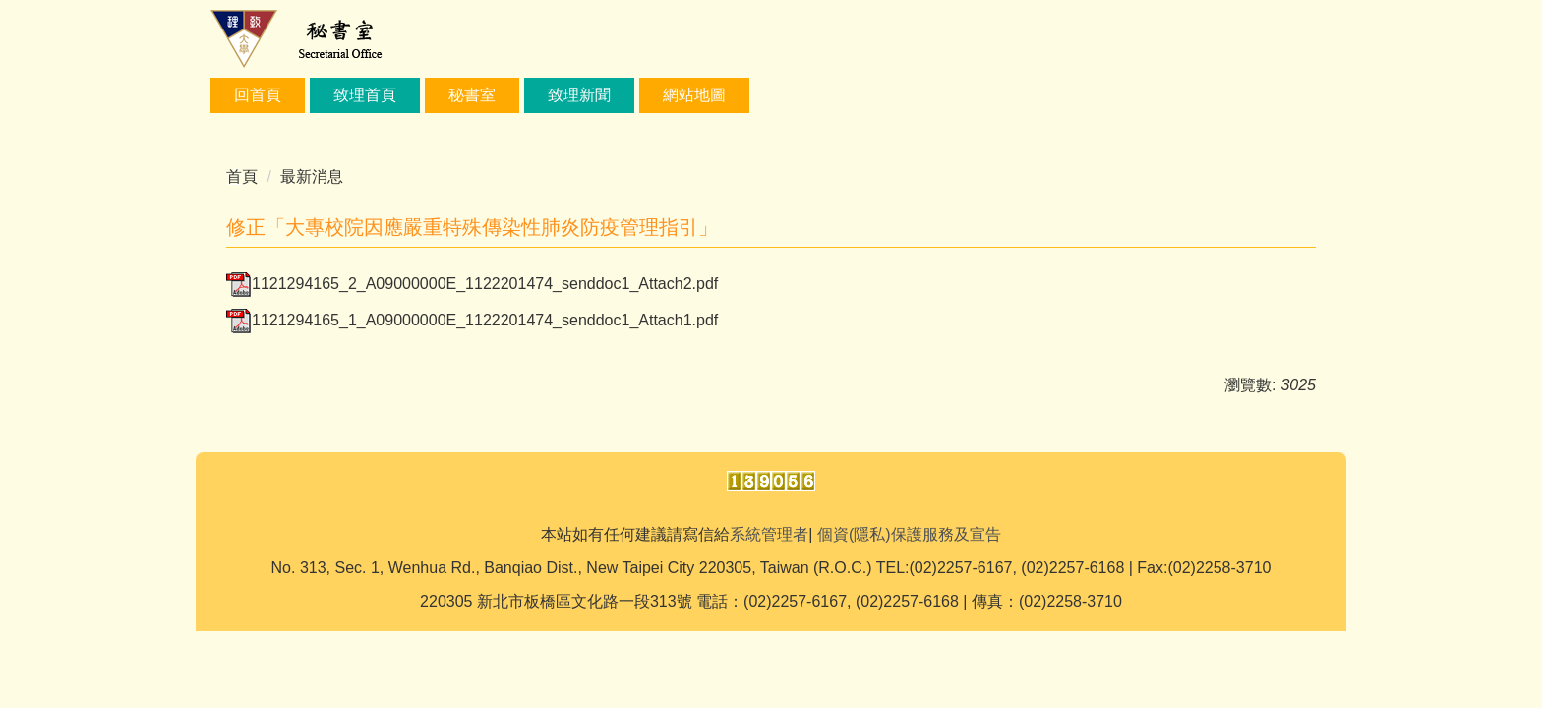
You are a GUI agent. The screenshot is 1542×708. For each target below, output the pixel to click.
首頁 (242, 176)
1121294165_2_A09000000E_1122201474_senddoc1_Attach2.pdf (472, 283)
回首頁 (257, 95)
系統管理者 (769, 534)
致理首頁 (364, 95)
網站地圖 (694, 95)
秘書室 (472, 95)
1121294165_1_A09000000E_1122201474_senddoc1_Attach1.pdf (472, 320)
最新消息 (311, 176)
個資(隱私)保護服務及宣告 (909, 534)
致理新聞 (579, 95)
